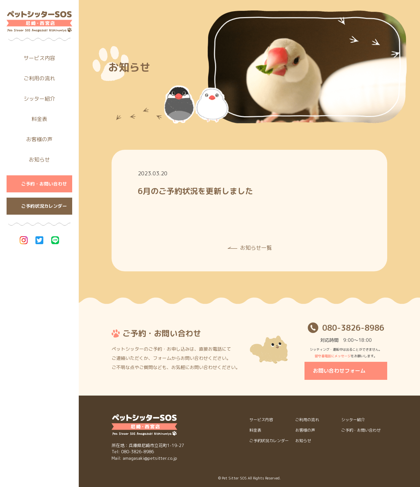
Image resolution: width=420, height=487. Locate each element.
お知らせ (39, 159)
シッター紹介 (39, 98)
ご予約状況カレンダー (44, 206)
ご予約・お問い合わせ (44, 184)
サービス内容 (39, 58)
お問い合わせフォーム (339, 370)
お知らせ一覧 (256, 247)
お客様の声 (39, 139)
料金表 (39, 119)
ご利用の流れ (39, 78)
